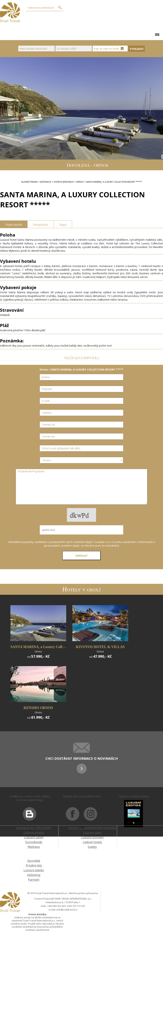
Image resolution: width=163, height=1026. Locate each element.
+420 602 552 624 (56, 906)
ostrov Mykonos (63, 181)
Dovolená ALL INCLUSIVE (33, 828)
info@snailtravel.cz (66, 909)
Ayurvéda (33, 861)
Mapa (62, 224)
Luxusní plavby (34, 870)
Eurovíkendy (33, 842)
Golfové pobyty (33, 833)
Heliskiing (33, 875)
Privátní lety (34, 865)
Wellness (34, 847)
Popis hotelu (14, 224)
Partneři (33, 880)
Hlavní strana (29, 181)
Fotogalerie (40, 224)
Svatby (92, 847)
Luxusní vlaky (92, 833)
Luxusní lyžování (92, 837)
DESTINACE (45, 181)
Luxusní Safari (34, 837)
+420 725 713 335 (76, 906)
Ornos (80, 181)
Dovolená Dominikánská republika (92, 828)
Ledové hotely (92, 842)
